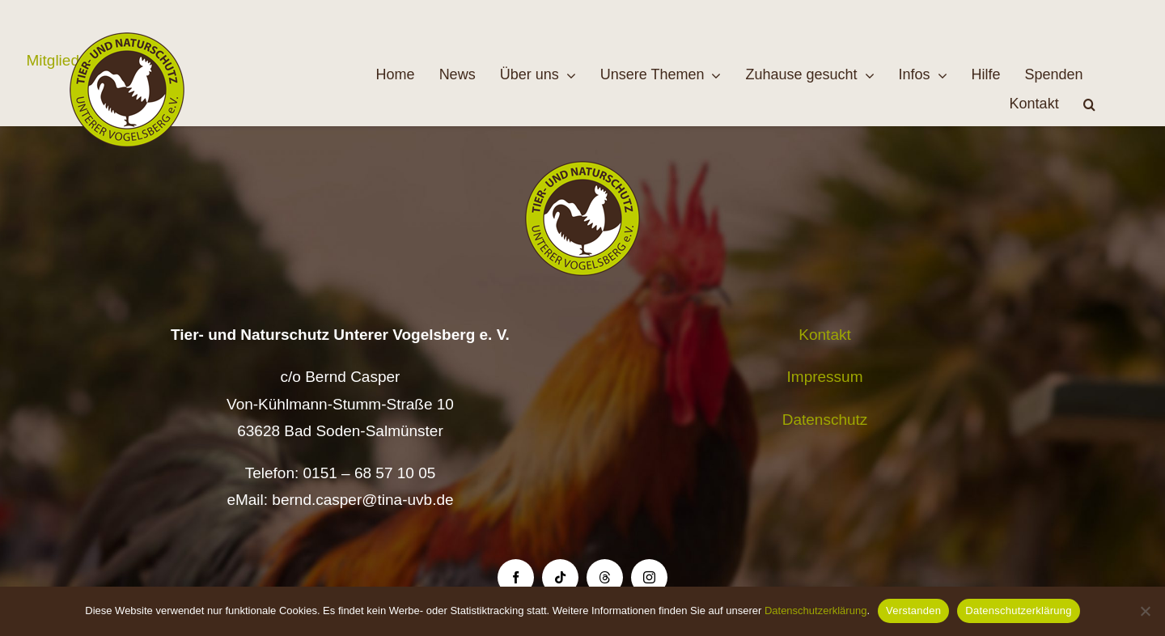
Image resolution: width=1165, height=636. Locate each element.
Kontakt (824, 334)
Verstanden (913, 610)
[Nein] (1145, 611)
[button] (1089, 104)
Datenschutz (825, 419)
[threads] (605, 577)
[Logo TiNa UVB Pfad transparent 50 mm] (127, 40)
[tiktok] (560, 577)
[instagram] (649, 577)
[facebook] (516, 577)
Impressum (825, 376)
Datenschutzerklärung (815, 610)
